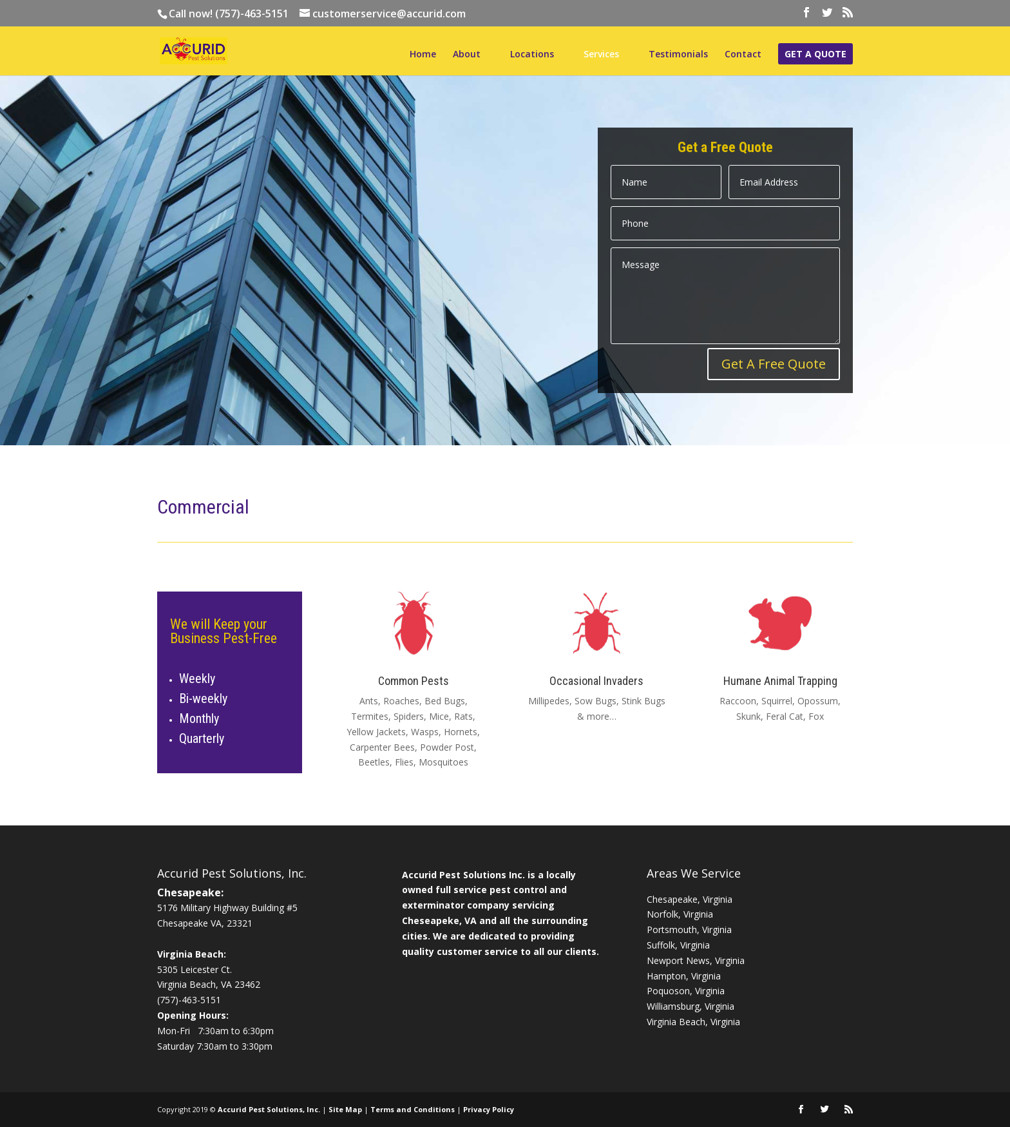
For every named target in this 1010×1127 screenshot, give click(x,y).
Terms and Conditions (412, 1109)
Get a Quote (815, 55)
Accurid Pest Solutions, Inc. (269, 1109)
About (467, 55)
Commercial (203, 507)
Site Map (345, 1109)
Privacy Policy (488, 1109)
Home (423, 55)
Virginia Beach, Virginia (693, 1022)
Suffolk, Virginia (678, 945)
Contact (743, 55)
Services (601, 55)
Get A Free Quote (773, 363)
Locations (532, 55)
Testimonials (678, 55)
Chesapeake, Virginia (689, 899)
